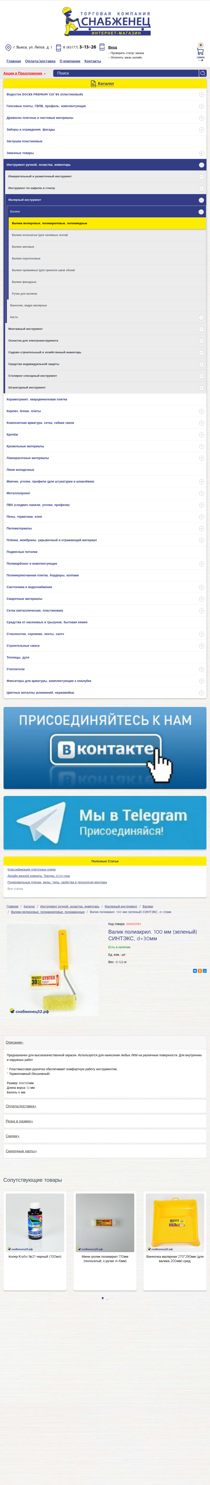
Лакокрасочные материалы (28, 458)
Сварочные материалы (24, 599)
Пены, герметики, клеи (24, 516)
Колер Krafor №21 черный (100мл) (35, 1256)
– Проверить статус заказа (126, 53)
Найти (203, 73)
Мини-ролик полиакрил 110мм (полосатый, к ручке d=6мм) (105, 1259)
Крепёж (12, 434)
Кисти (14, 317)
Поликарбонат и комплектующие (32, 563)
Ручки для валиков (24, 293)
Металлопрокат (18, 493)
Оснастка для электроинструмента (33, 340)
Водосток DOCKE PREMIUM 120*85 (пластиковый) (45, 94)
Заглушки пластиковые (24, 141)
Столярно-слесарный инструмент (32, 375)
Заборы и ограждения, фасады (31, 129)
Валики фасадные (24, 282)
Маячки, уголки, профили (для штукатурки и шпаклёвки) (50, 481)
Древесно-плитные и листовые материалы (40, 118)
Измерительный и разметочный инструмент (40, 176)
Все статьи (15, 888)
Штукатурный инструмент (27, 387)
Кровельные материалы (25, 446)
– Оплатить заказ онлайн (125, 57)
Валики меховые (23, 246)
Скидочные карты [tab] (20, 1151)
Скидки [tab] (11, 1136)
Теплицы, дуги (18, 657)
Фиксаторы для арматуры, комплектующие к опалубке (49, 681)
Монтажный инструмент (25, 328)
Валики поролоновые (26, 258)
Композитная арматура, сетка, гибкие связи (40, 423)
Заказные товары (20, 153)
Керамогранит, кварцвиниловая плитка (37, 399)
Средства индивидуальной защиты (33, 364)
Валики (15, 211)
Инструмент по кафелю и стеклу (31, 188)
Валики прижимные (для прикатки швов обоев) (43, 270)
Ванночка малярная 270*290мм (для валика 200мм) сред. (175, 1259)
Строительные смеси (23, 645)
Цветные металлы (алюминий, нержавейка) (40, 692)
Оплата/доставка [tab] (20, 1106)
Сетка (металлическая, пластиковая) (35, 610)
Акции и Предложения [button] (23, 73)
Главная (12, 906)
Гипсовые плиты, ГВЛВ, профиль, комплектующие (46, 106)
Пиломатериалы (19, 528)
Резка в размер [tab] (18, 1121)
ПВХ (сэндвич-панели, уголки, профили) (38, 505)
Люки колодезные (20, 469)
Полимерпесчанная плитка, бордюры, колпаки (43, 575)
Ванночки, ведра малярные (28, 305)
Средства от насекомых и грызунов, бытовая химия (47, 622)
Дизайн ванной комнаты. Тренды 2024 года (39, 876)
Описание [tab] (14, 1042)
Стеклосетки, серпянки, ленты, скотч (35, 634)
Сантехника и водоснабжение (29, 587)
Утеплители (16, 669)
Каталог (29, 906)
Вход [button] (112, 47)
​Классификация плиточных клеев (32, 869)
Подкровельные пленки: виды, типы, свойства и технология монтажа (57, 882)
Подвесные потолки (22, 552)
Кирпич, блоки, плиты (24, 411)
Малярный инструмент (24, 199)
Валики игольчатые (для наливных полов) (40, 235)
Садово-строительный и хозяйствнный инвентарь (44, 352)
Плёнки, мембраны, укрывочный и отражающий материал (52, 540)
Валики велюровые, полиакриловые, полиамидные (49, 223)
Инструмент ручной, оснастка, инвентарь (39, 164)
